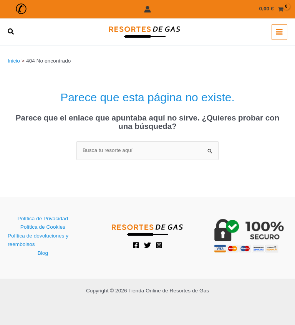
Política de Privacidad (43, 218)
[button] (20, 9)
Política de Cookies (42, 227)
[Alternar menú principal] (279, 32)
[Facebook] (136, 245)
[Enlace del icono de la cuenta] (147, 9)
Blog (43, 253)
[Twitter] (147, 245)
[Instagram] (159, 245)
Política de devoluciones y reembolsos (38, 240)
